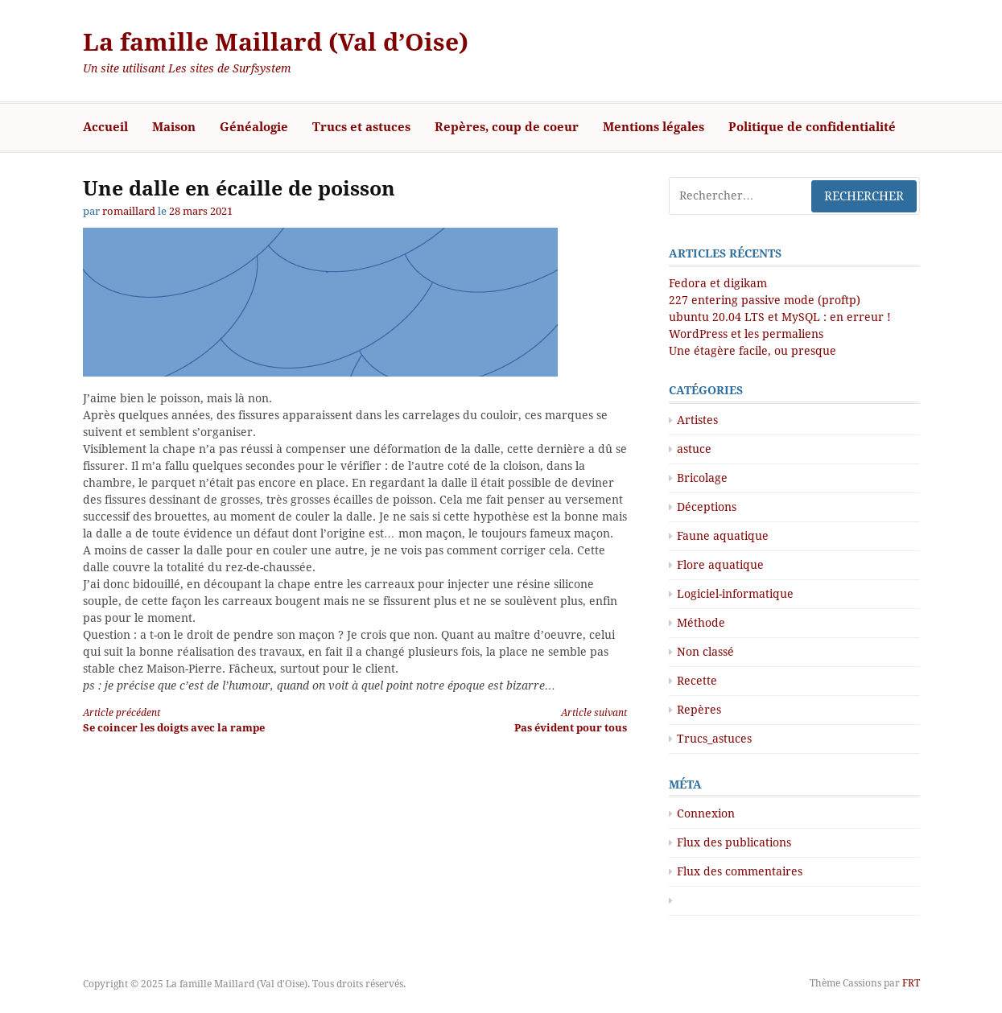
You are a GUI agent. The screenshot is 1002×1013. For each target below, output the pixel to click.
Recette (697, 680)
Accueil (105, 127)
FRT (911, 983)
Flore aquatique (720, 564)
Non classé (705, 651)
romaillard (128, 211)
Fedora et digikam (718, 283)
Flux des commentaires (739, 871)
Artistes (697, 420)
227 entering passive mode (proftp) (764, 300)
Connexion (706, 813)
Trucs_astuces (714, 738)
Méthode (701, 622)
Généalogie (254, 127)
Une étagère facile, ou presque (752, 350)
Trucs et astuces (361, 127)
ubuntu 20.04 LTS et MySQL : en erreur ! (780, 317)
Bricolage (702, 477)
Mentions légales (653, 127)
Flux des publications (734, 842)
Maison (174, 127)
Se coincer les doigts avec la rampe (205, 720)
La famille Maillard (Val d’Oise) (275, 42)
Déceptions (706, 506)
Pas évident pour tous (503, 720)
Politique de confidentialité (812, 127)
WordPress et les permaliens (746, 333)
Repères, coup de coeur (507, 127)
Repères (699, 709)
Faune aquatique (723, 535)
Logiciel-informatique (735, 593)
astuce (694, 449)
